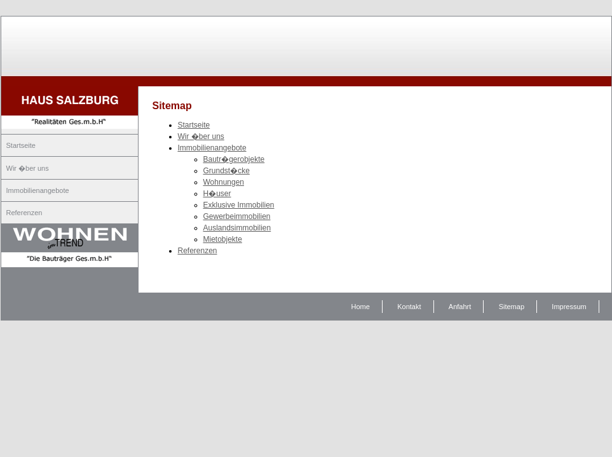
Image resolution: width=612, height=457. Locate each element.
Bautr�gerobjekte (234, 159)
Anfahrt (460, 306)
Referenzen (24, 212)
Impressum (569, 306)
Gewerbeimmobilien (237, 216)
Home (360, 306)
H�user (217, 193)
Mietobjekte (222, 239)
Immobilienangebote (37, 190)
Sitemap (511, 306)
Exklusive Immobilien (239, 205)
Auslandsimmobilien (237, 227)
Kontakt (409, 306)
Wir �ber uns (27, 168)
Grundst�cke (226, 170)
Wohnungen (224, 182)
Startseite (21, 145)
